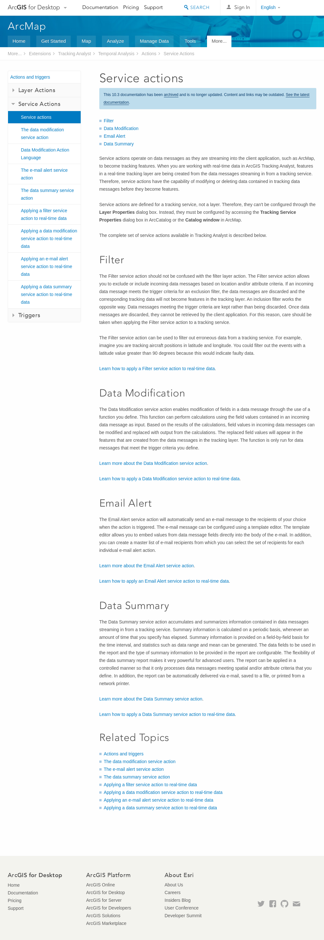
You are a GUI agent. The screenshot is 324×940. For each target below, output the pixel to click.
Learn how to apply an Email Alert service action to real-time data (164, 581)
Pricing (131, 7)
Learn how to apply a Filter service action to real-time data (157, 368)
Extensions (40, 53)
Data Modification (121, 128)
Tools (190, 41)
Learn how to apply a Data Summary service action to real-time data (167, 714)
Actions (149, 53)
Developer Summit (183, 915)
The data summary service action (47, 194)
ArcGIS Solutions (103, 915)
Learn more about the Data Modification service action (153, 463)
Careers (173, 892)
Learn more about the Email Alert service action (146, 565)
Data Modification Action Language (45, 153)
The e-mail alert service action (44, 174)
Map (86, 41)
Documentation (100, 7)
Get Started (53, 41)
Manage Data (154, 41)
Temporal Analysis (116, 53)
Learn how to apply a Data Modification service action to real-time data (169, 478)
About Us (174, 884)
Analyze (115, 41)
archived (171, 94)
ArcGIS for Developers (108, 907)
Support (153, 7)
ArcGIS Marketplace (106, 923)
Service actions (36, 117)
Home (19, 41)
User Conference (182, 907)
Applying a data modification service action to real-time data (49, 238)
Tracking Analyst (74, 53)
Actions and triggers (30, 77)
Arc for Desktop (34, 7)
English (268, 7)
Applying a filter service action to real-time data (44, 214)
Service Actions (179, 53)
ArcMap (27, 26)
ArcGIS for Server (104, 900)
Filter (109, 120)
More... (219, 41)
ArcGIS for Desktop (105, 892)
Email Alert (114, 136)
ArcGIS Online (100, 884)
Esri (302, 7)
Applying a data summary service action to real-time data (46, 294)
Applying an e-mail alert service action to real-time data (46, 266)
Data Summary (119, 143)
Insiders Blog (178, 900)
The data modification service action (42, 133)
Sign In (242, 7)
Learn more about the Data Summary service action (151, 698)
